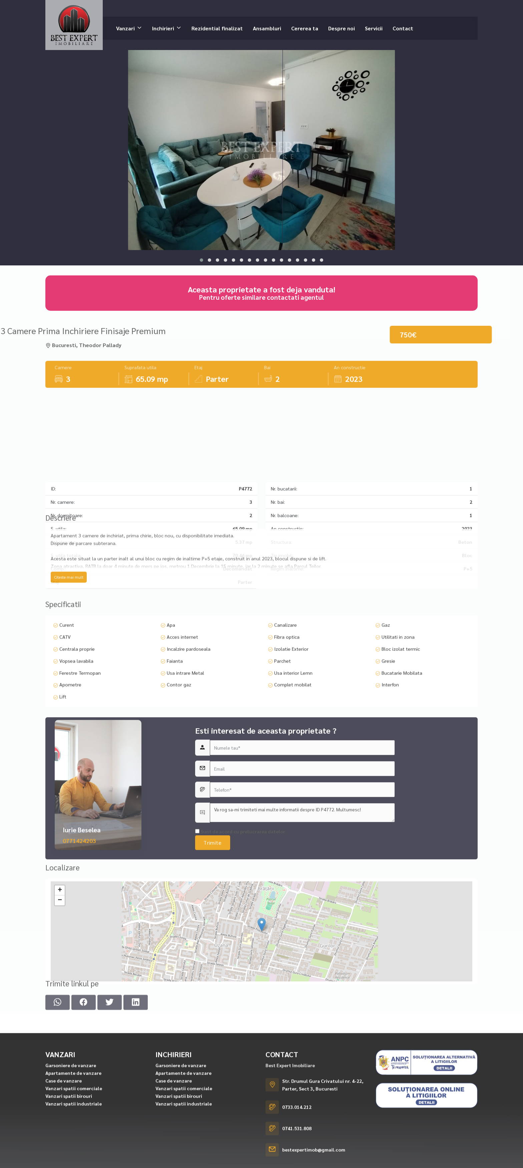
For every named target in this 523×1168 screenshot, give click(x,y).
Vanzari (125, 27)
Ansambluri (267, 27)
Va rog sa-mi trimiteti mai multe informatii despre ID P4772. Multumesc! (302, 877)
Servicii (374, 27)
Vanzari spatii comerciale (73, 1159)
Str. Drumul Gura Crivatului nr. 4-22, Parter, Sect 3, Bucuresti (323, 1155)
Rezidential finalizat (217, 27)
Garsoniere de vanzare (70, 1136)
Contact (403, 27)
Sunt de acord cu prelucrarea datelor (240, 896)
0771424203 (79, 905)
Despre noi (341, 27)
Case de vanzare (63, 1151)
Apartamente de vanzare (73, 1144)
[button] (201, 260)
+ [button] (60, 945)
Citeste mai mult (68, 611)
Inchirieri (163, 27)
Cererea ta (304, 27)
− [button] (60, 955)
